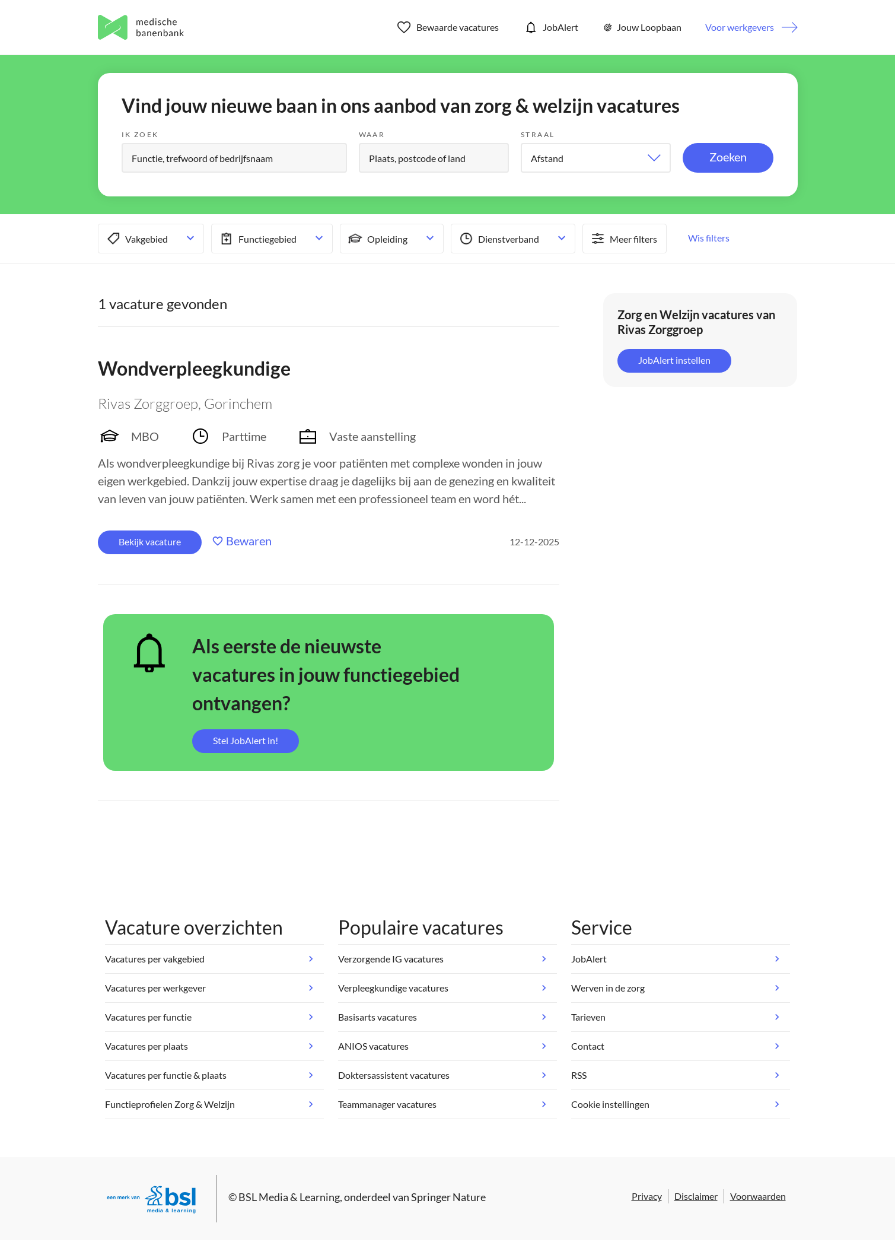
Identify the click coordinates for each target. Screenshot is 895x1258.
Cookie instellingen (610, 1104)
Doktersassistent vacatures (394, 1075)
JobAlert (550, 27)
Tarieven (588, 1016)
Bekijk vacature (150, 541)
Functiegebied (257, 238)
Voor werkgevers (739, 27)
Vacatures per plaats (146, 1045)
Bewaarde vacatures (448, 27)
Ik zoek (140, 134)
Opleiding (376, 238)
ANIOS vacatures (373, 1045)
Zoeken (728, 157)
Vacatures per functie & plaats (166, 1075)
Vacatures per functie (148, 1016)
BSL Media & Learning (289, 1196)
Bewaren (249, 540)
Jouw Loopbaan (641, 27)
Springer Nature (448, 1196)
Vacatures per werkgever (155, 987)
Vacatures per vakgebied (155, 958)
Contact (587, 1045)
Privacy (647, 1196)
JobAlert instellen (674, 360)
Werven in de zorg (608, 987)
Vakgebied (136, 238)
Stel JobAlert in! (245, 740)
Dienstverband (498, 238)
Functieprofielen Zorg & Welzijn (170, 1104)
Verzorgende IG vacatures (391, 958)
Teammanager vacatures (387, 1104)
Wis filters (709, 237)
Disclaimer (696, 1196)
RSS (579, 1075)
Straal (538, 134)
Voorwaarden (758, 1196)
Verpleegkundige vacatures (393, 987)
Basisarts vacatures (377, 1016)
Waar (372, 134)
